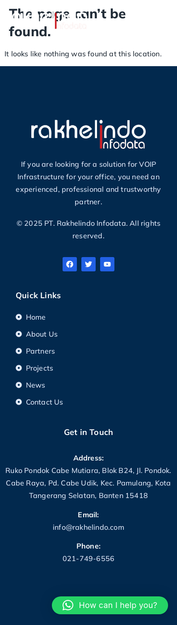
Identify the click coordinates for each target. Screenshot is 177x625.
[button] (164, 16)
